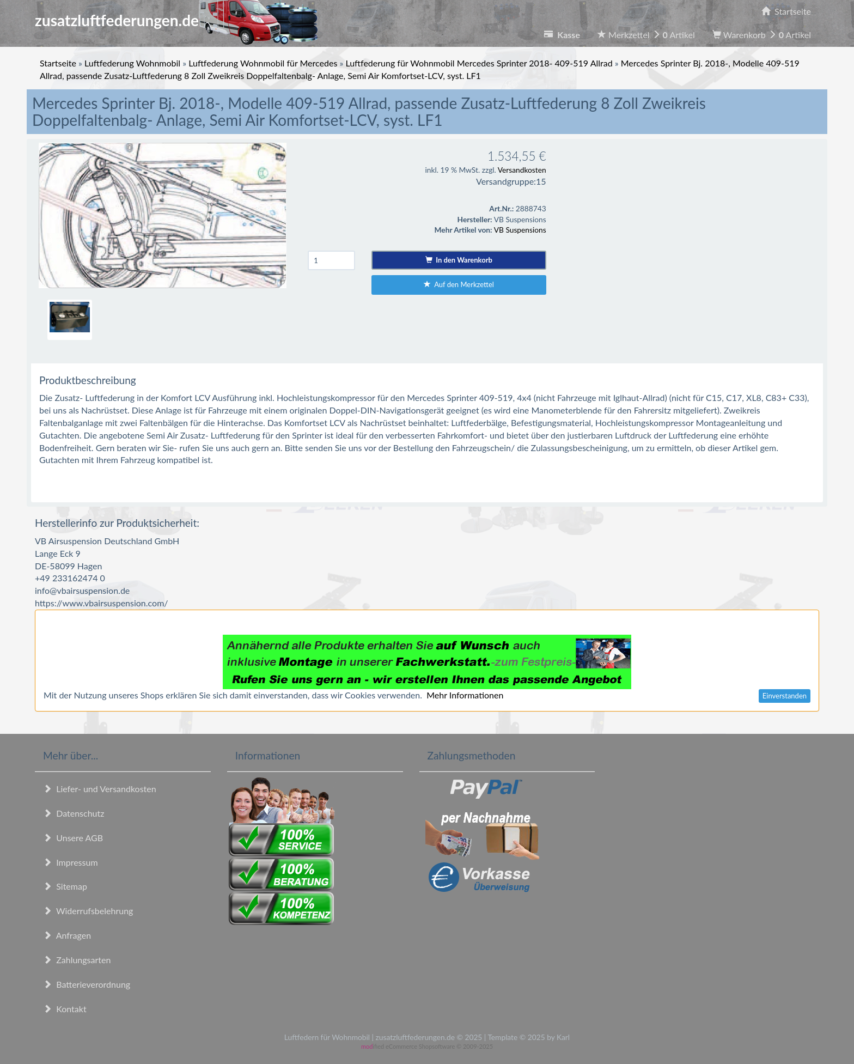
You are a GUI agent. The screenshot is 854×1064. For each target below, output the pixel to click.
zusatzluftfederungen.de (176, 20)
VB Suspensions (520, 229)
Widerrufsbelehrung (88, 910)
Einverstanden (784, 695)
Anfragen (67, 935)
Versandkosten (522, 169)
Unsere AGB (73, 837)
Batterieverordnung (86, 984)
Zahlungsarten (77, 959)
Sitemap (65, 886)
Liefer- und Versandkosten (99, 788)
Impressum (70, 862)
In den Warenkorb (458, 260)
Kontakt (65, 1009)
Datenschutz (73, 813)
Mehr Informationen (464, 695)
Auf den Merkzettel (459, 284)
